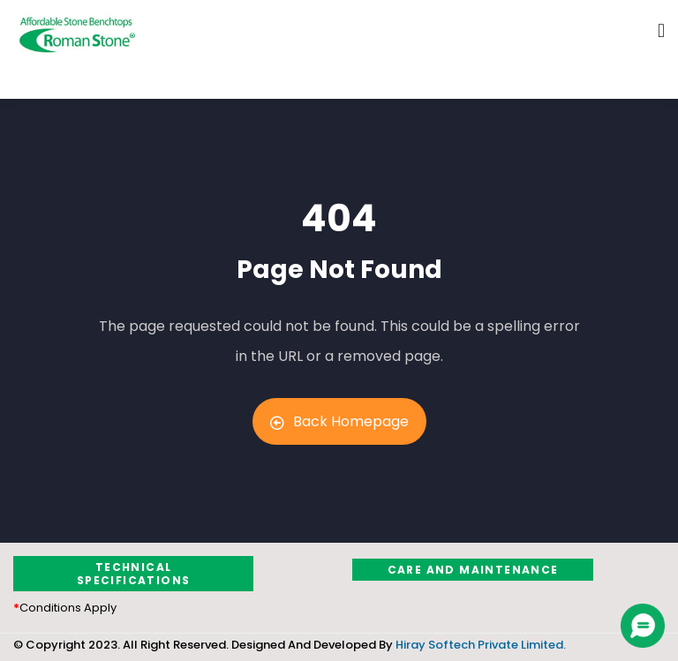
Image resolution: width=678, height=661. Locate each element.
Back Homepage (339, 421)
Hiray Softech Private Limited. (479, 644)
